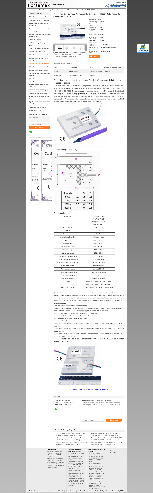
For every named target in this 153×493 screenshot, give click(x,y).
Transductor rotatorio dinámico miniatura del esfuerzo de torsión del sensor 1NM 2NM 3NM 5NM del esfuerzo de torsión (97, 485)
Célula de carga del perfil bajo (47, 10)
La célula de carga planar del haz (70, 328)
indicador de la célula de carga (38, 93)
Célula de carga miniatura (36, 17)
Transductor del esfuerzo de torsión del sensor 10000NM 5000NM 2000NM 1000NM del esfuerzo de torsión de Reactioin (76, 482)
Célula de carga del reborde (37, 55)
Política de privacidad (35, 491)
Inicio (28, 10)
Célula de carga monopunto (37, 67)
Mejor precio (72, 56)
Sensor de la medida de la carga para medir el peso (55, 459)
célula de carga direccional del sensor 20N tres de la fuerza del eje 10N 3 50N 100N (55, 454)
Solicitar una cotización (115, 4)
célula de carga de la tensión (37, 48)
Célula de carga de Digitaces (37, 70)
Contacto (39, 127)
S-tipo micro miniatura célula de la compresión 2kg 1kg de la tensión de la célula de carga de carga (56, 465)
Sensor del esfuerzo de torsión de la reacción (74, 450)
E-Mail (110, 450)
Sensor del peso (34, 39)
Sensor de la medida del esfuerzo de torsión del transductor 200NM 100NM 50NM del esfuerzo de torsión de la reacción (76, 473)
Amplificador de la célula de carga (39, 96)
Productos (34, 10)
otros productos (34, 110)
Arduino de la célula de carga (38, 90)
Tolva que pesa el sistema (36, 107)
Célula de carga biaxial (35, 51)
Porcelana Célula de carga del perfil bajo (53, 491)
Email (124, 4)
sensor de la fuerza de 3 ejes (37, 20)
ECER (122, 491)
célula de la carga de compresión (39, 43)
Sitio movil (112, 452)
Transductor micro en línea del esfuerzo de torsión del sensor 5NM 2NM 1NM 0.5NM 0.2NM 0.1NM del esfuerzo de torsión (76, 465)
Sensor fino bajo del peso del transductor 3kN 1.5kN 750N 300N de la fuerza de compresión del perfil (70, 54)
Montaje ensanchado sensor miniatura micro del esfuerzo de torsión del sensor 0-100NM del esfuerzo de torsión (76, 456)
